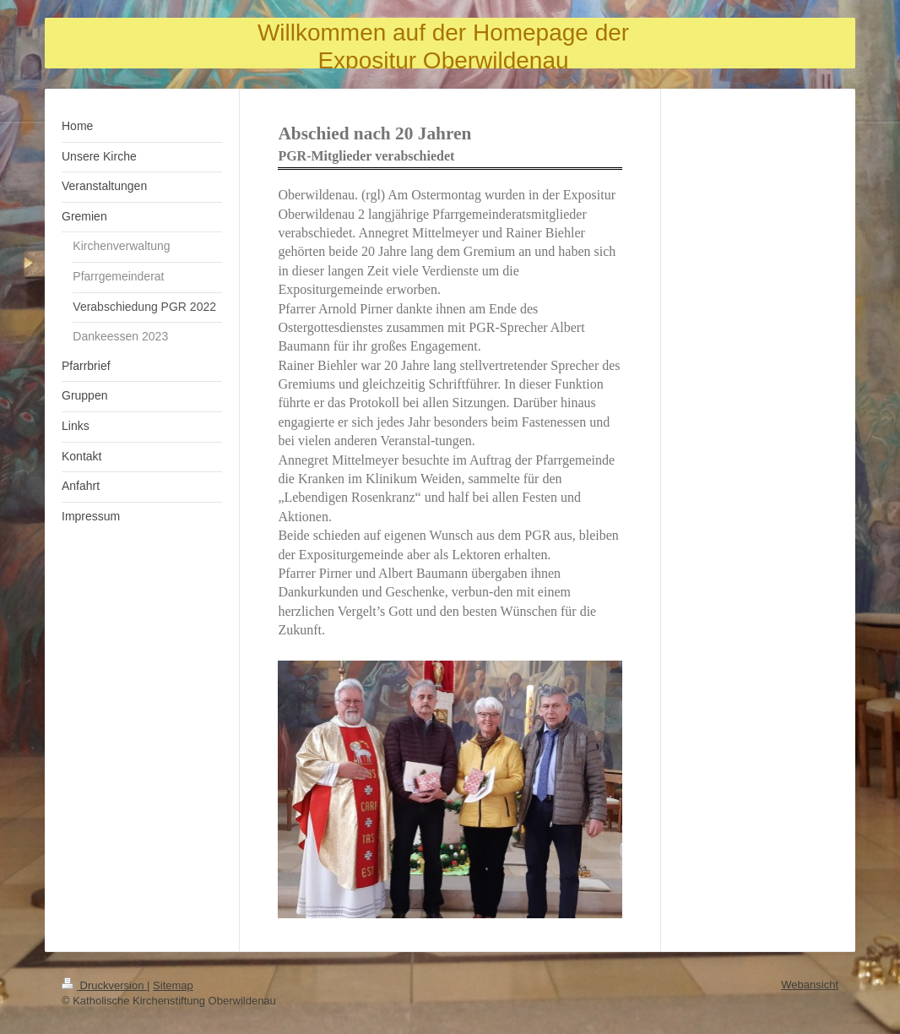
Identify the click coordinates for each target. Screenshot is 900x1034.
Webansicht (809, 984)
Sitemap (173, 985)
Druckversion (104, 985)
